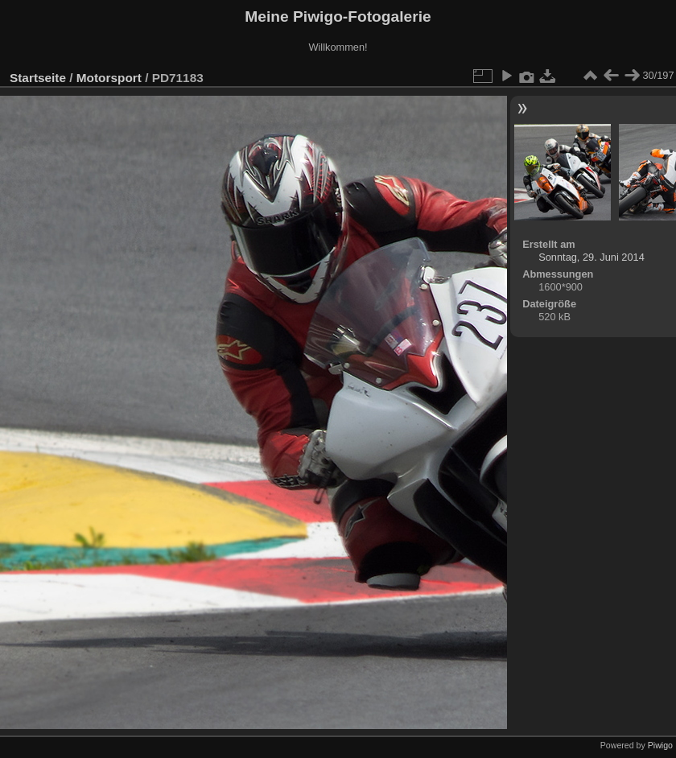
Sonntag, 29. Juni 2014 (591, 257)
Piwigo (660, 745)
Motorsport (109, 77)
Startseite (38, 77)
